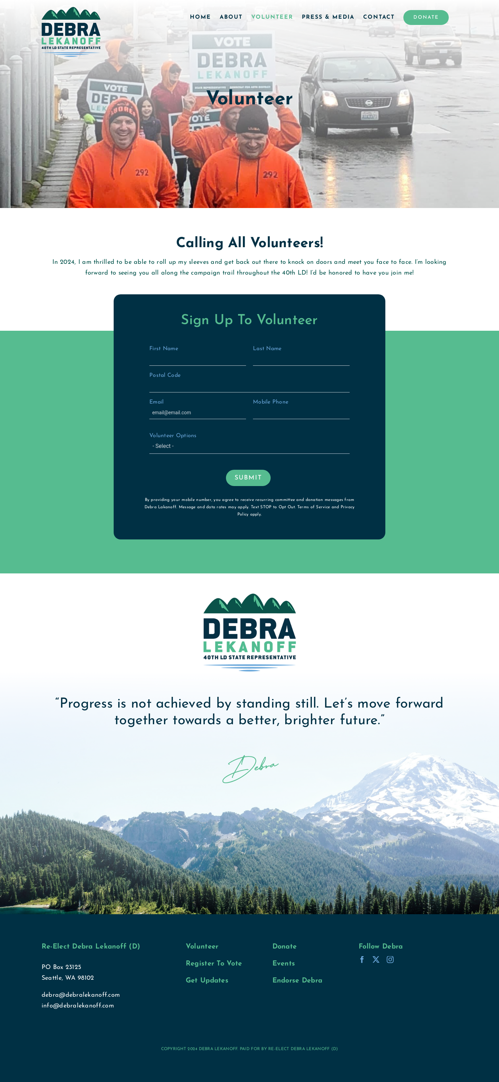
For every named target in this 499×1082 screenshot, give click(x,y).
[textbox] (252, 446)
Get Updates (207, 980)
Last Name (301, 356)
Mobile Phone (301, 409)
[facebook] (362, 959)
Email (197, 409)
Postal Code (249, 382)
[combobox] (249, 447)
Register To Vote (214, 963)
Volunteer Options (249, 443)
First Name (197, 356)
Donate (284, 946)
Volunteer (202, 946)
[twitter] (376, 959)
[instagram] (390, 959)
